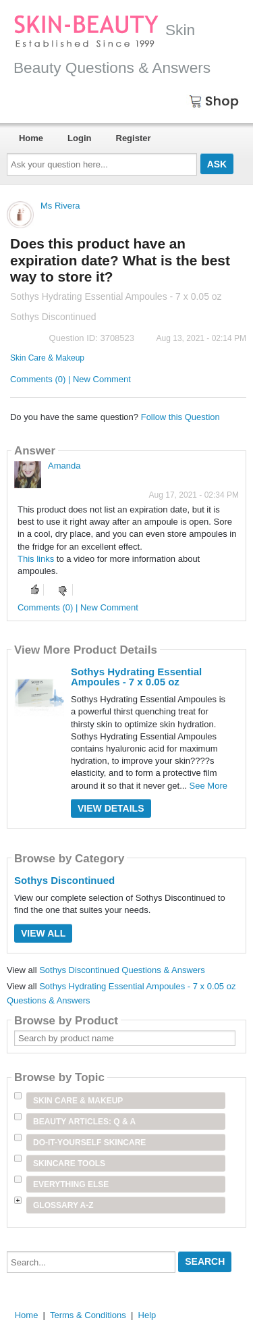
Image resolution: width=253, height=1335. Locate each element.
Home (31, 138)
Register (133, 138)
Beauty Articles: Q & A (84, 1121)
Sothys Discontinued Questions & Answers (122, 970)
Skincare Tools (69, 1163)
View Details (111, 808)
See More (208, 786)
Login (79, 138)
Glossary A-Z (63, 1205)
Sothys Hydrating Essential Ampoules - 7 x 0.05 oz (136, 676)
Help (147, 1315)
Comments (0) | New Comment (70, 379)
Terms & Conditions (88, 1315)
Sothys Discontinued (64, 880)
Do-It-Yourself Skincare (89, 1142)
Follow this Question (180, 417)
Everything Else (71, 1184)
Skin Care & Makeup (47, 358)
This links (36, 559)
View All (43, 933)
